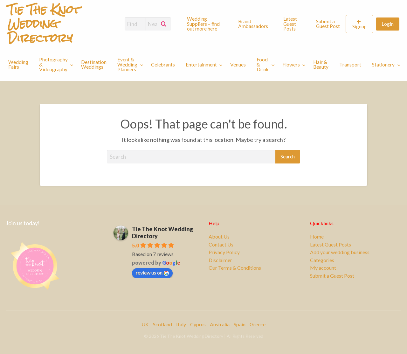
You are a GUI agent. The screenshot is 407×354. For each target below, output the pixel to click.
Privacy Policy (224, 252)
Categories (322, 260)
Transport (350, 64)
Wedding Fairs (18, 64)
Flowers (291, 64)
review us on (152, 272)
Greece (258, 324)
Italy (181, 324)
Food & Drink (263, 64)
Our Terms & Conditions (235, 267)
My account (323, 267)
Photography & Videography (53, 64)
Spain (239, 324)
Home (317, 236)
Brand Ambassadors (253, 23)
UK (145, 324)
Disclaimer (220, 260)
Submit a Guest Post (328, 23)
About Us (219, 236)
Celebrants (163, 64)
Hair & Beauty (320, 64)
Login (388, 24)
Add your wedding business (339, 252)
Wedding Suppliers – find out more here (203, 23)
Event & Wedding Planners (127, 64)
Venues (238, 64)
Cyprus (198, 324)
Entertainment (201, 64)
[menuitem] (207, 24)
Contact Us (221, 244)
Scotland (162, 324)
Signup (359, 26)
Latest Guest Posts (290, 23)
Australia (220, 324)
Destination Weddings (94, 64)
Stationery (383, 64)
